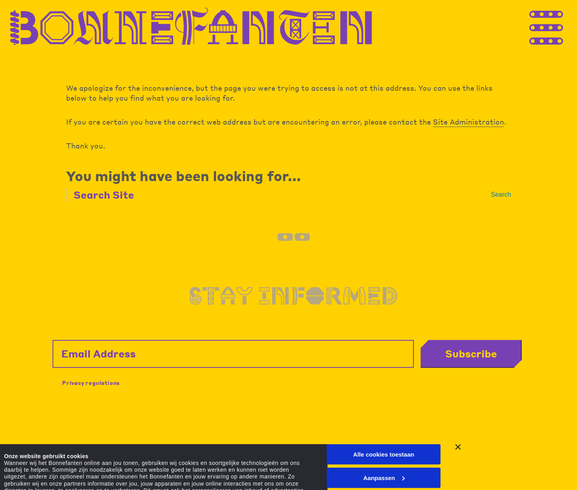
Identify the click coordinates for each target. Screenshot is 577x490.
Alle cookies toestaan (383, 401)
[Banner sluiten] (458, 393)
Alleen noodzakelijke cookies (383, 447)
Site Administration (468, 121)
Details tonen (23, 468)
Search (501, 194)
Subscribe (471, 353)
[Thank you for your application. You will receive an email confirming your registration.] (561, 27)
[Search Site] (282, 194)
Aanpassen (384, 424)
